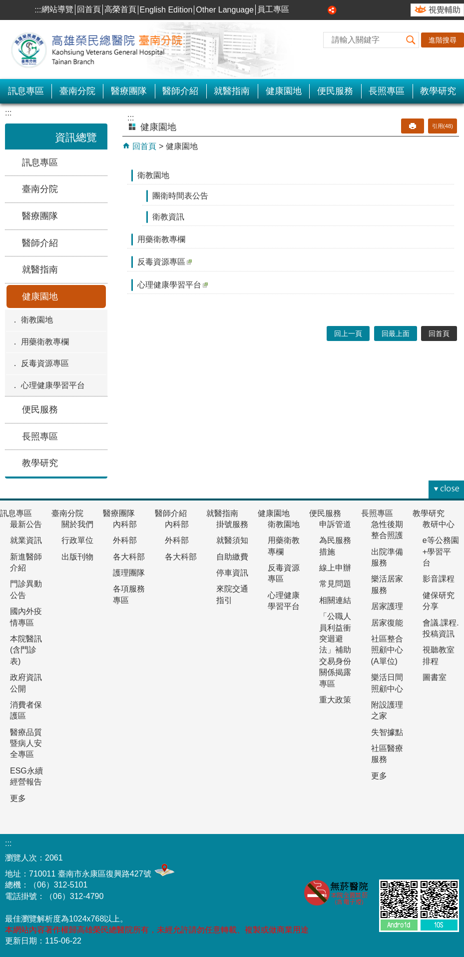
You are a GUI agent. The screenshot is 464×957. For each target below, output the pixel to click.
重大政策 (335, 700)
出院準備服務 (387, 557)
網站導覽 (57, 9)
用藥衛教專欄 (45, 342)
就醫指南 (232, 91)
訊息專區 (26, 91)
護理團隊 (129, 572)
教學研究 (438, 91)
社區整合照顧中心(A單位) (387, 650)
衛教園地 (37, 320)
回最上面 (396, 334)
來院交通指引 (232, 594)
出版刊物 (77, 556)
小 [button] (298, 10)
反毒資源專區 (45, 363)
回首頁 (89, 9)
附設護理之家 (387, 710)
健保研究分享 (439, 600)
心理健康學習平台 (53, 385)
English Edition (166, 10)
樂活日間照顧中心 (387, 682)
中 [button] (310, 10)
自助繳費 (232, 556)
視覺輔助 (445, 10)
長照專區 (387, 91)
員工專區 (273, 9)
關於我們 (77, 524)
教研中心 (439, 524)
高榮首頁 (120, 9)
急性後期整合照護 (387, 530)
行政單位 (77, 540)
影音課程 (439, 578)
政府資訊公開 (26, 682)
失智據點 (387, 732)
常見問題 (335, 584)
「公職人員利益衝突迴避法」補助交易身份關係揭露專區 (335, 650)
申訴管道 (335, 524)
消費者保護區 (26, 710)
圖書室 (435, 677)
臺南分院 (77, 91)
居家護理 (387, 606)
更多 (18, 798)
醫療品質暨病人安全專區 (26, 743)
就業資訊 (26, 540)
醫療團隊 (129, 91)
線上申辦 (335, 568)
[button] (411, 40)
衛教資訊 (168, 216)
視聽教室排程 (439, 655)
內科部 (125, 524)
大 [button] (321, 10)
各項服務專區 (129, 594)
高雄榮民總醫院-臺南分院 (102, 49)
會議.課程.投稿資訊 (441, 628)
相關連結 (335, 600)
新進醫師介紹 (26, 562)
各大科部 (129, 556)
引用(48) (442, 126)
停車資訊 (232, 572)
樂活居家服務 (387, 584)
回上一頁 (348, 334)
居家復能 (387, 622)
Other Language (225, 10)
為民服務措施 (335, 546)
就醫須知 (232, 540)
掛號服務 (232, 524)
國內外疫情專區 (26, 616)
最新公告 (26, 524)
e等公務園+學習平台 (441, 551)
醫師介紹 (180, 91)
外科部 (125, 540)
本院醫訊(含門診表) (26, 650)
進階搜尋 (443, 40)
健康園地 (284, 91)
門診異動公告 (26, 589)
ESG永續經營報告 (26, 776)
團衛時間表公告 (180, 196)
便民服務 (335, 91)
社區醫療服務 (387, 754)
